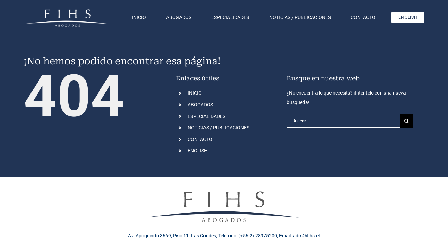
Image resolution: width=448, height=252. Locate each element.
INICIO (195, 93)
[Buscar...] (343, 121)
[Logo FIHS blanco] (68, 10)
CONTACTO (200, 139)
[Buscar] (406, 121)
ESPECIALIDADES (206, 116)
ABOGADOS (200, 105)
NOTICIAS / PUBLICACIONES (218, 127)
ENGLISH (198, 150)
